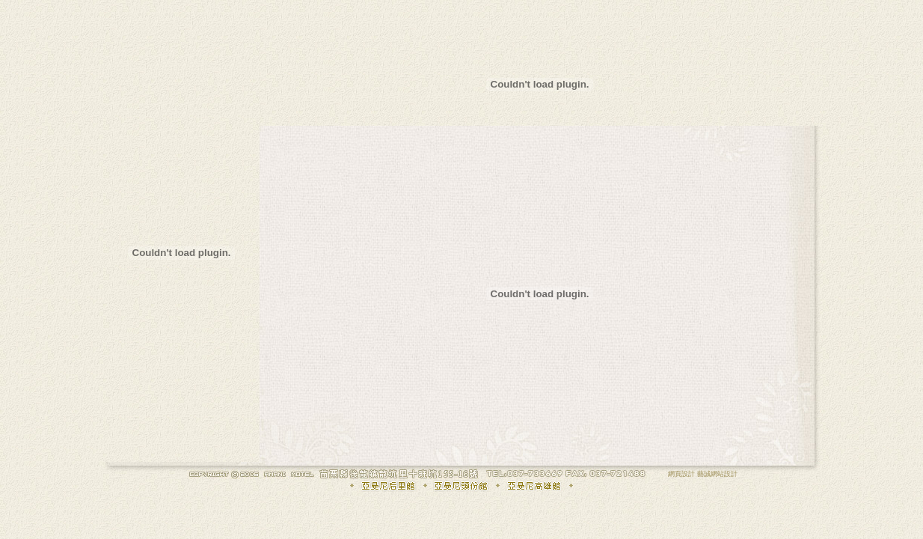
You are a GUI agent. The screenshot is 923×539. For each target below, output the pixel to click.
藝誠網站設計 (717, 474)
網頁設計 (681, 474)
